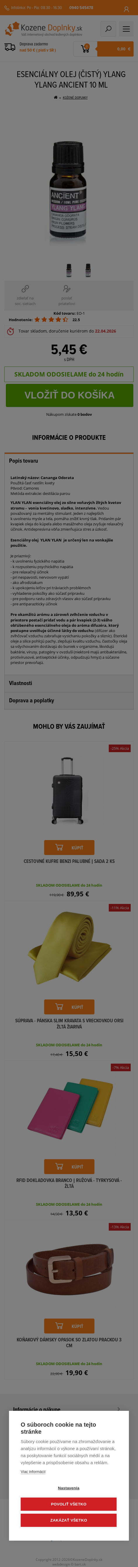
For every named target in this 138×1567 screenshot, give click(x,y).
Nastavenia (68, 1488)
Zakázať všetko (68, 1520)
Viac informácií (33, 1471)
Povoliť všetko (68, 1504)
